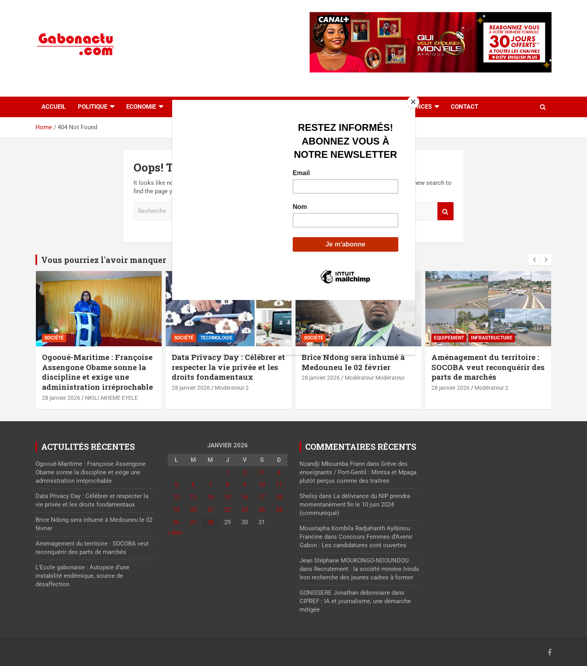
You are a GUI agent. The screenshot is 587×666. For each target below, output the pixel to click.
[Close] (413, 102)
